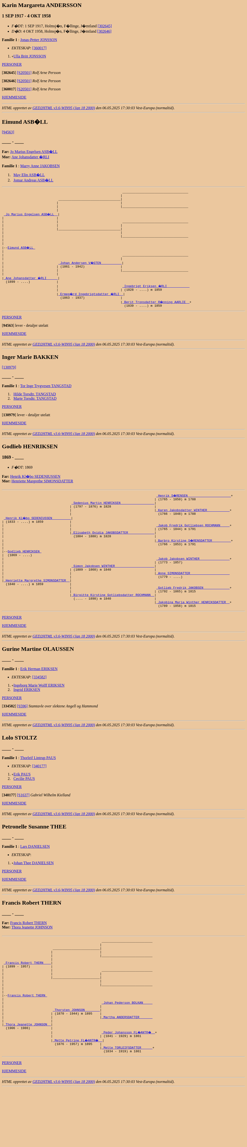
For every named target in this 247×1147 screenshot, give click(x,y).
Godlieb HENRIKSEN (24, 578)
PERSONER (12, 64)
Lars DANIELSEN (35, 884)
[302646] (104, 31)
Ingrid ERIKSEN (27, 727)
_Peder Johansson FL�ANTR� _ (129, 1088)
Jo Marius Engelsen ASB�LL (33, 152)
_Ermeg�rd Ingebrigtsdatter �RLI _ (91, 310)
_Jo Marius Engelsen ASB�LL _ (31, 218)
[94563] (8, 132)
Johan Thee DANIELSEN (34, 901)
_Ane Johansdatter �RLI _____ (31, 292)
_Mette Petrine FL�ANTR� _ (78, 1097)
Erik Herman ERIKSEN (39, 706)
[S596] (22, 744)
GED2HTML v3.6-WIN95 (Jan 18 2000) (64, 108)
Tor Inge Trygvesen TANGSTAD (45, 403)
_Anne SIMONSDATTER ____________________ (193, 604)
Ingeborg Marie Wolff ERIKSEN (39, 723)
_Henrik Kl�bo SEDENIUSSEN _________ (38, 539)
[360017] (39, 48)
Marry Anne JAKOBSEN (40, 166)
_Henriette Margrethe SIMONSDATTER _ (37, 613)
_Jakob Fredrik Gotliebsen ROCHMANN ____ (193, 547)
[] (9, 73)
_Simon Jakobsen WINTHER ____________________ (113, 595)
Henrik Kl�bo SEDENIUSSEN (35, 494)
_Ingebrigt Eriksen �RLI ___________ (156, 301)
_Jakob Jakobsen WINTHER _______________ (193, 587)
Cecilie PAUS (24, 816)
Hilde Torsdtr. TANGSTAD (35, 411)
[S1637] (23, 833)
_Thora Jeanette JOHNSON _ (27, 1079)
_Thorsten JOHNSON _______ (76, 1062)
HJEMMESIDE (14, 97)
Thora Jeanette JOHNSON (32, 965)
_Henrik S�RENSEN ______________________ (194, 513)
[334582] (39, 715)
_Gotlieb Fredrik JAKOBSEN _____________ (193, 621)
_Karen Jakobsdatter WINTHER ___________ (193, 530)
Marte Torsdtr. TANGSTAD (35, 416)
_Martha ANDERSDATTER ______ (127, 1070)
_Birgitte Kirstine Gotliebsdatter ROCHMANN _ (113, 630)
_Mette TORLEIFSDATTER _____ (127, 1105)
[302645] (105, 26)
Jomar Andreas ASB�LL (33, 180)
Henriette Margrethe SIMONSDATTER (42, 498)
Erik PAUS (22, 812)
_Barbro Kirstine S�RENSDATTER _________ (194, 565)
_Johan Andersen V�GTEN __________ (90, 275)
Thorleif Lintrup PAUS (38, 795)
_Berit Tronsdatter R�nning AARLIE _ (156, 318)
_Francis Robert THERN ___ (27, 1005)
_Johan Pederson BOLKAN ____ (127, 1053)
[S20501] (24, 73)
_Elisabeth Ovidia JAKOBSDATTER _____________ (113, 556)
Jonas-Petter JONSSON (38, 40)
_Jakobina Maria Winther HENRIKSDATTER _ (193, 639)
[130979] (9, 385)
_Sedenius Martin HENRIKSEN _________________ (113, 521)
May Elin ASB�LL (29, 175)
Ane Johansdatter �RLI (30, 157)
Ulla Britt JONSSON (30, 56)
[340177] (39, 804)
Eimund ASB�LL (21, 257)
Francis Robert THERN (28, 960)
